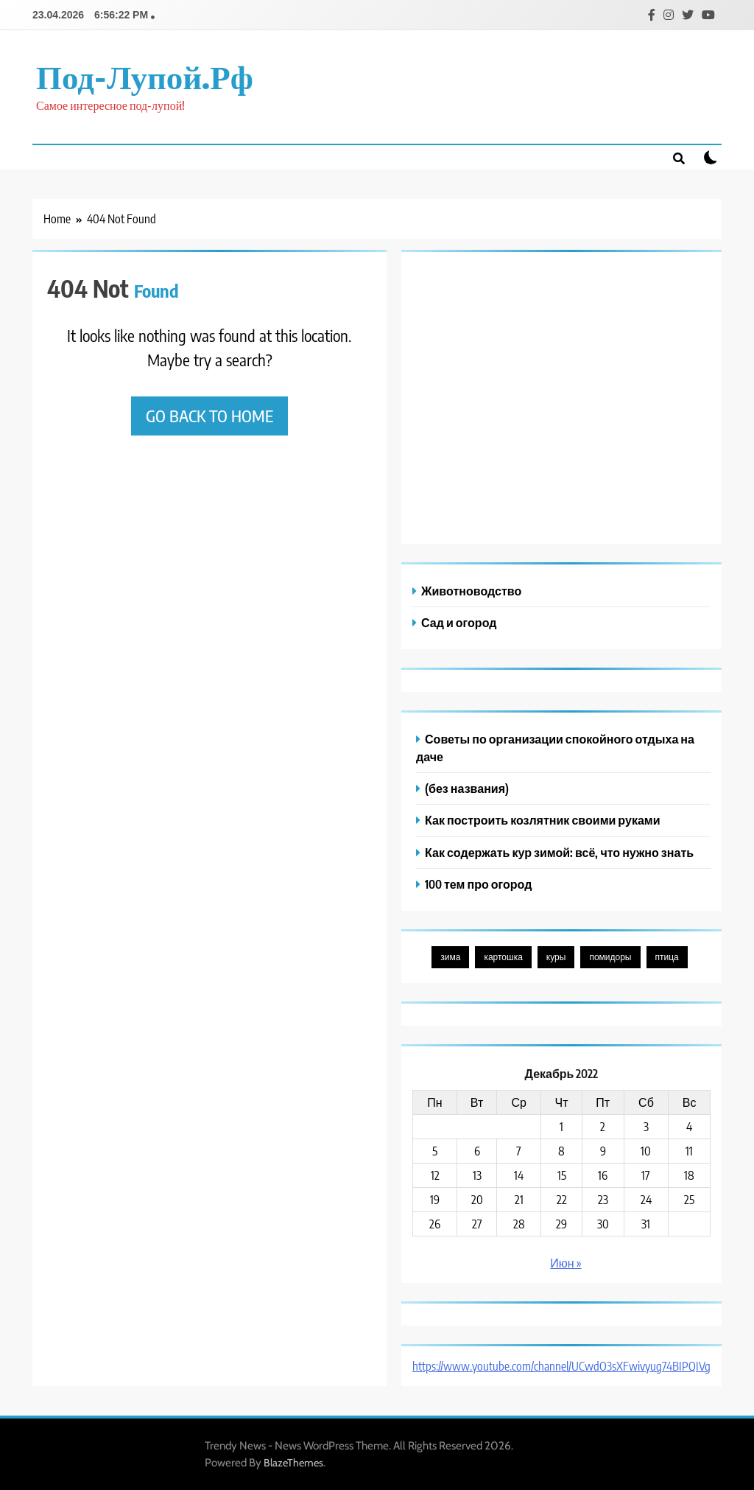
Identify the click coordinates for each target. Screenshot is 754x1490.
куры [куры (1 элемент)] (556, 956)
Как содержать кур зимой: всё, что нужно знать (559, 852)
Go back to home (209, 415)
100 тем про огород (478, 884)
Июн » (565, 1263)
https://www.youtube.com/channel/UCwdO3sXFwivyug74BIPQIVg (561, 1366)
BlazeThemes (293, 1462)
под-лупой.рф (144, 76)
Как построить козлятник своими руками (542, 820)
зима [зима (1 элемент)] (450, 956)
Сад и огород (458, 622)
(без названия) (467, 788)
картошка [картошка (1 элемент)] (503, 956)
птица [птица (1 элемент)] (667, 956)
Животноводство (471, 590)
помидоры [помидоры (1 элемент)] (610, 956)
